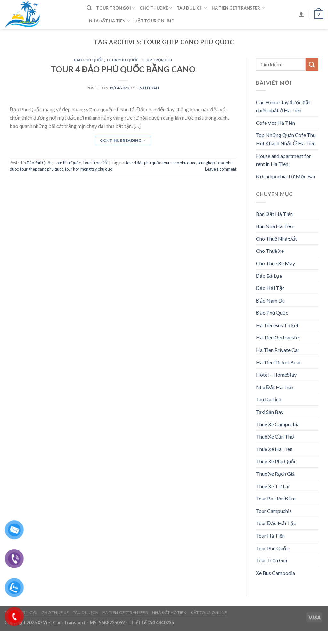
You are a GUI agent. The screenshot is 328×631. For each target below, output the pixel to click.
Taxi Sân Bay (269, 412)
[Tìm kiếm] (89, 8)
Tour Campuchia (274, 511)
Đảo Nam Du (270, 300)
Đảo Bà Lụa (269, 276)
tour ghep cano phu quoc (41, 169)
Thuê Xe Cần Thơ (275, 436)
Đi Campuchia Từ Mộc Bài (285, 176)
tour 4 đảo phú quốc (143, 162)
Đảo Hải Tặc (270, 288)
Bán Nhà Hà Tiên (274, 226)
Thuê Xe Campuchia (277, 424)
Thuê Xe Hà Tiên (274, 449)
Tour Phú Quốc (122, 60)
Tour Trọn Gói (115, 8)
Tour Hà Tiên (270, 536)
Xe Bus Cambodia (275, 573)
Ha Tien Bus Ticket (277, 325)
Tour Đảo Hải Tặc (276, 523)
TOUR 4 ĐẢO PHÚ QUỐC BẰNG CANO (123, 69)
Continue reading (123, 140)
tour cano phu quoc (179, 162)
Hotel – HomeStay (276, 374)
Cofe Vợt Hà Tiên (275, 123)
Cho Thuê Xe (156, 8)
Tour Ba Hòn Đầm (276, 498)
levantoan (147, 88)
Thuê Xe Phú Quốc (276, 461)
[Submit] (312, 64)
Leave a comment (220, 169)
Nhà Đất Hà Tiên (109, 21)
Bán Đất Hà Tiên (274, 214)
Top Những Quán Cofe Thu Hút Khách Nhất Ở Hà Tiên (286, 139)
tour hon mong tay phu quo (88, 169)
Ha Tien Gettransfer (238, 8)
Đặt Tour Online (154, 20)
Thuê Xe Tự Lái (272, 486)
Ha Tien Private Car (277, 350)
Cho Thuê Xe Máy (275, 263)
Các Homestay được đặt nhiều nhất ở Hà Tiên (283, 106)
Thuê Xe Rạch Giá (275, 474)
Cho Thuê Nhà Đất (276, 238)
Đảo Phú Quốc (89, 60)
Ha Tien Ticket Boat (278, 362)
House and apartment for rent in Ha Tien (283, 160)
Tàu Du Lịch (192, 8)
